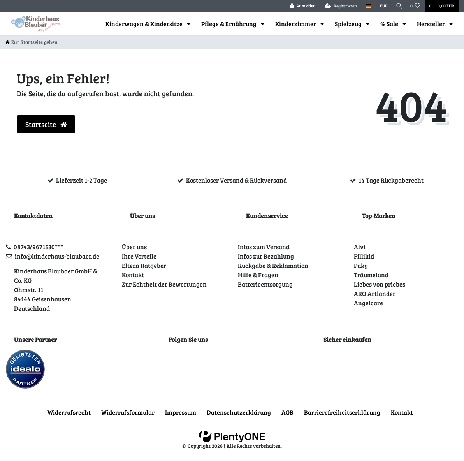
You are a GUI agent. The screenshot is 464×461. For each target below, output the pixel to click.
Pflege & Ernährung (229, 23)
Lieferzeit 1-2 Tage (81, 180)
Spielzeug (349, 23)
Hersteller (431, 23)
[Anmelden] (301, 6)
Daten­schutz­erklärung (239, 412)
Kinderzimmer (296, 23)
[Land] (366, 6)
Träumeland (371, 275)
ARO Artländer (374, 293)
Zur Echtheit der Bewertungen (164, 284)
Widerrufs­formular (128, 412)
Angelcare (368, 303)
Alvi (360, 247)
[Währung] (382, 6)
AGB (287, 412)
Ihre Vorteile (139, 256)
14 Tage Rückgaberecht (391, 180)
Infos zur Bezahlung (266, 256)
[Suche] (398, 6)
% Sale (389, 23)
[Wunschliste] (415, 6)
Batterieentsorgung (265, 284)
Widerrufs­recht (69, 412)
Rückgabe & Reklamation (273, 265)
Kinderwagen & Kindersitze (144, 23)
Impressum (180, 412)
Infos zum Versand (264, 247)
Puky (361, 265)
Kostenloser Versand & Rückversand (236, 180)
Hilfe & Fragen (258, 275)
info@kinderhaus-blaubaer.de (57, 256)
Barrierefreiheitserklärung (342, 412)
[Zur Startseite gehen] (31, 42)
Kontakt (133, 275)
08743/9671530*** (38, 247)
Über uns (134, 247)
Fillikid (364, 256)
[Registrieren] (339, 6)
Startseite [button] (46, 124)
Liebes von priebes (379, 284)
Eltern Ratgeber (144, 265)
